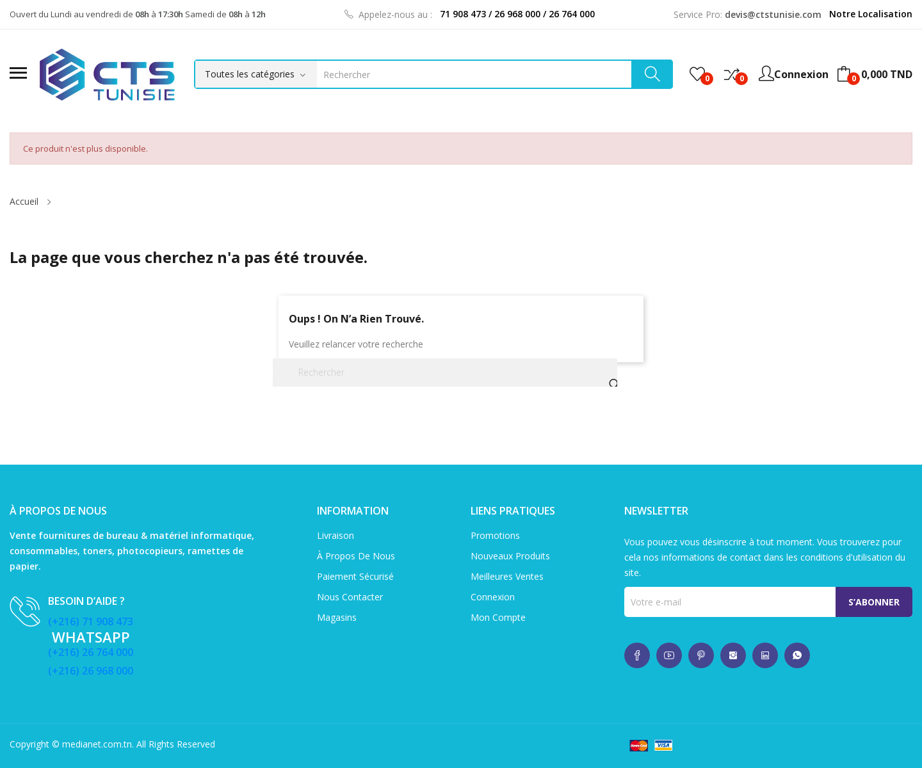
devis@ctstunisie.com (773, 14)
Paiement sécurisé (355, 576)
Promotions (495, 535)
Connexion (493, 597)
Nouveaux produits (510, 556)
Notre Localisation (870, 14)
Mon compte (498, 617)
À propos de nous (356, 556)
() (697, 74)
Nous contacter (350, 597)
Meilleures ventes (507, 576)
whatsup (637, 655)
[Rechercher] (445, 372)
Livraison (335, 535)
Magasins (337, 617)
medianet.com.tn (97, 744)
